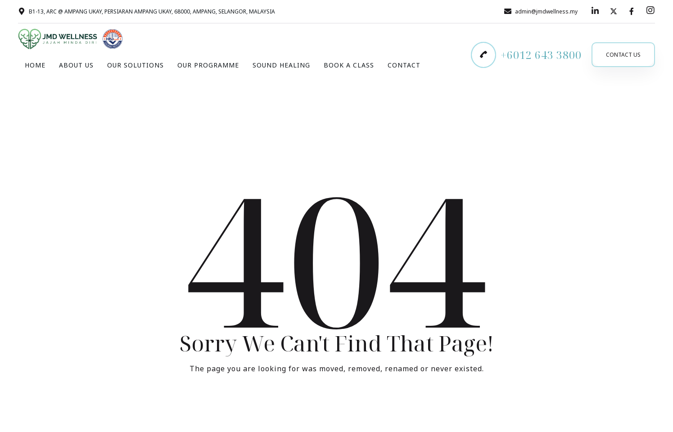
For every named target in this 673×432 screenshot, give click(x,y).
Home (35, 65)
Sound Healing (281, 65)
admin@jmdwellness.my (546, 11)
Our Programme (208, 65)
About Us (76, 65)
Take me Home (337, 406)
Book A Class (349, 65)
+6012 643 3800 (541, 55)
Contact (404, 65)
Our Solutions (135, 65)
